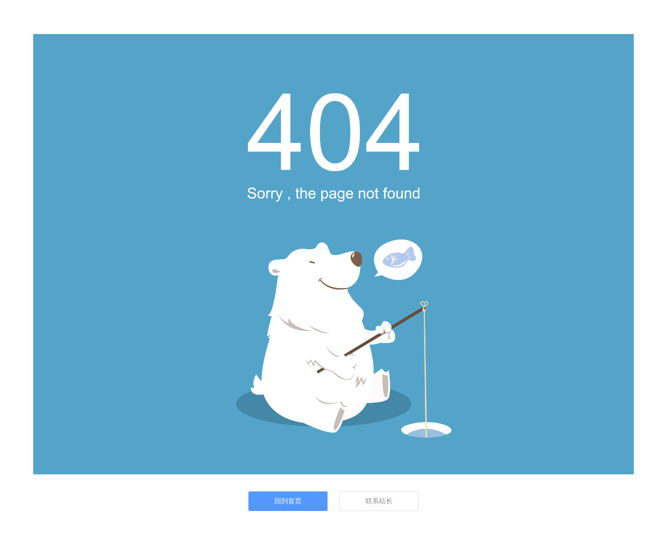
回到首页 (288, 501)
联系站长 (379, 501)
